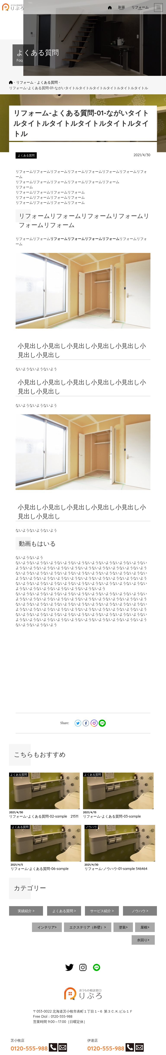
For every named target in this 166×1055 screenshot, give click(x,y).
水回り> (143, 940)
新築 (121, 7)
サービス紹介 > (102, 911)
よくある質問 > (64, 911)
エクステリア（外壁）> (87, 927)
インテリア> (46, 927)
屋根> (144, 927)
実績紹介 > (26, 911)
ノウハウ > (140, 911)
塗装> (123, 927)
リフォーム (140, 7)
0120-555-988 (29, 1048)
